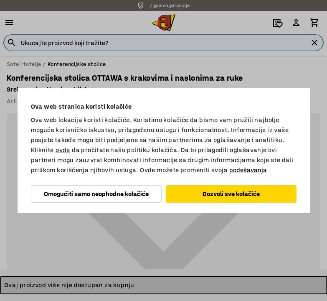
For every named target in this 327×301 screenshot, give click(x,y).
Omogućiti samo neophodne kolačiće (96, 194)
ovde (63, 150)
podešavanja (248, 170)
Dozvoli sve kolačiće (231, 194)
